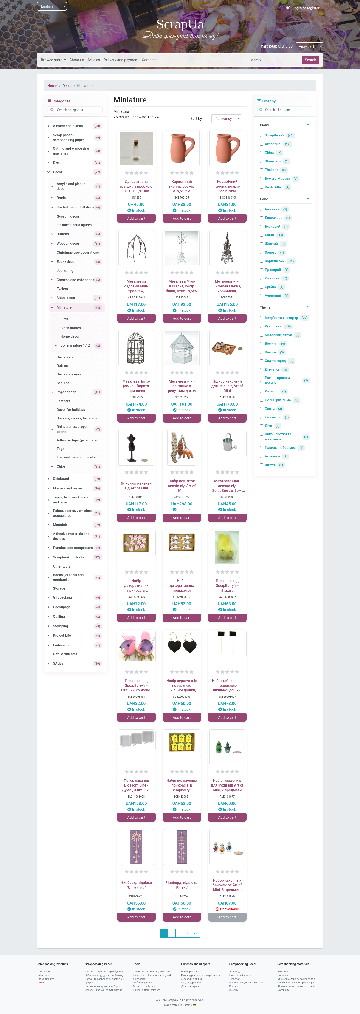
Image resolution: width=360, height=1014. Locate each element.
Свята (270, 408)
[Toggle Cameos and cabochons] (52, 280)
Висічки (234, 989)
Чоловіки (272, 456)
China (269, 153)
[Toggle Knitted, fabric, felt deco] (52, 207)
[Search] (273, 60)
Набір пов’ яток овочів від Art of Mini (182, 486)
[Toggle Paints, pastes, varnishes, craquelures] (48, 513)
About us (76, 60)
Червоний (273, 295)
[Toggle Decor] (48, 172)
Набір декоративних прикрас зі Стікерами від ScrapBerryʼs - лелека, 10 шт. (181, 586)
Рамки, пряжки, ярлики (278, 380)
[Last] (195, 933)
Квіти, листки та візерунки (278, 436)
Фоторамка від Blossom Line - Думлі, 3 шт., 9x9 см (136, 785)
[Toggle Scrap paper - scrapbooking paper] (48, 137)
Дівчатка (272, 369)
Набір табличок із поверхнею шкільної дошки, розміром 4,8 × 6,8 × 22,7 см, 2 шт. (227, 686)
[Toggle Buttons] (52, 234)
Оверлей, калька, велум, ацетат (103, 989)
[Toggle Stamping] (48, 626)
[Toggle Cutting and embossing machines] (48, 151)
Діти (268, 426)
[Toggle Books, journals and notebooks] (48, 577)
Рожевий (272, 278)
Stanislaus (273, 161)
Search (310, 60)
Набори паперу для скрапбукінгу (104, 975)
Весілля (271, 343)
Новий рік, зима (278, 400)
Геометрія (273, 417)
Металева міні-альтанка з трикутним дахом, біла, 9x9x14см (181, 386)
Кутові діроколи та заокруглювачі (201, 975)
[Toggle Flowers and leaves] (48, 488)
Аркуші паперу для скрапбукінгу (104, 971)
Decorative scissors (144, 986)
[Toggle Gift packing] (48, 597)
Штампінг (283, 971)
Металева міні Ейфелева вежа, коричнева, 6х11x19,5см (227, 286)
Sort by (196, 118)
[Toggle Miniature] (52, 307)
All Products (43, 971)
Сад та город (275, 361)
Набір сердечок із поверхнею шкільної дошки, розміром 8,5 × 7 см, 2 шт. (181, 686)
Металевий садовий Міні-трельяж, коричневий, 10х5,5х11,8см (136, 286)
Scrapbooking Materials (293, 964)
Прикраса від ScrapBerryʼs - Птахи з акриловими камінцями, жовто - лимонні (227, 586)
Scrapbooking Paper (98, 964)
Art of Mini (273, 144)
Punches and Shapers (195, 964)
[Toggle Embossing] (48, 645)
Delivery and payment (120, 60)
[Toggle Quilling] (48, 616)
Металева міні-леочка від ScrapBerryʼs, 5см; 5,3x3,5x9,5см (227, 486)
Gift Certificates (45, 978)
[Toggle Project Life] (48, 636)
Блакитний (274, 218)
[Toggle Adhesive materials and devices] (48, 536)
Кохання (272, 391)
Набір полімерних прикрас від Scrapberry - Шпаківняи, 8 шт (181, 785)
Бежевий (272, 209)
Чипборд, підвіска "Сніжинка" (136, 885)
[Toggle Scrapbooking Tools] (48, 557)
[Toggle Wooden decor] (52, 244)
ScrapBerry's (274, 135)
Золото (271, 252)
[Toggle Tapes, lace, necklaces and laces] (48, 500)
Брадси (233, 986)
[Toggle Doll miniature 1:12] (56, 345)
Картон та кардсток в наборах (103, 986)
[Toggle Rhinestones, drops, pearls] (52, 429)
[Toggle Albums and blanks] (48, 126)
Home (52, 86)
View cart (306, 46)
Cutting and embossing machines (152, 971)
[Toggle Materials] (48, 525)
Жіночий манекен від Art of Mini (136, 485)
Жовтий (271, 244)
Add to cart (136, 218)
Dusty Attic (273, 187)
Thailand (271, 170)
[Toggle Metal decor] (52, 298)
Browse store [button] (52, 60)
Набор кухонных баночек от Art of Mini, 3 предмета (227, 885)
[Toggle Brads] (52, 198)
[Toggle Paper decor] (52, 392)
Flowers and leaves (240, 975)
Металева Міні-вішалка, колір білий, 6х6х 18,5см (182, 286)
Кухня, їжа (273, 326)
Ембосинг (283, 975)
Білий (269, 235)
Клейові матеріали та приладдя (296, 978)
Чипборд (234, 971)
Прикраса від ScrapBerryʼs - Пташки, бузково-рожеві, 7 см (136, 686)
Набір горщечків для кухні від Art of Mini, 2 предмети (227, 785)
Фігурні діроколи (191, 982)
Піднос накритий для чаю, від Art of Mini (227, 386)
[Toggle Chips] (52, 466)
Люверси (234, 978)
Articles (93, 60)
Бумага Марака (277, 178)
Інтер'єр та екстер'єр (281, 318)
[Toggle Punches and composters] (48, 548)
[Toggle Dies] (48, 162)
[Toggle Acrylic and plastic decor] (52, 186)
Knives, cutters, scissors (146, 989)
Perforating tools (142, 982)
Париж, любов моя (280, 448)
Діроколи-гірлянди (192, 978)
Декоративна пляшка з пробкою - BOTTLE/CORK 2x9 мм (136, 186)
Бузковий (272, 226)
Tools (136, 964)
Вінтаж (270, 352)
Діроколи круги (190, 986)
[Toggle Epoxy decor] (52, 261)
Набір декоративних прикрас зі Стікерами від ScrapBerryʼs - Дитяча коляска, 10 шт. (136, 586)
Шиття (270, 465)
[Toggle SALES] (48, 663)
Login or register (303, 8)
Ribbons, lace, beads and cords (246, 982)
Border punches (190, 971)
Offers (40, 982)
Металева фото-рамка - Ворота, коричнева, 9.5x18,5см (136, 386)
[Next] (187, 933)
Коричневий (275, 261)
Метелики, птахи (278, 335)
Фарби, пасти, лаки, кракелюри (295, 982)
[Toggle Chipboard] (48, 479)
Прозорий (273, 270)
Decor (67, 86)
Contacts (149, 60)
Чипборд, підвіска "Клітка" (181, 885)
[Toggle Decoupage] (48, 607)
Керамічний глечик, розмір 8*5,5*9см (181, 186)
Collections (43, 975)
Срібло (270, 287)
